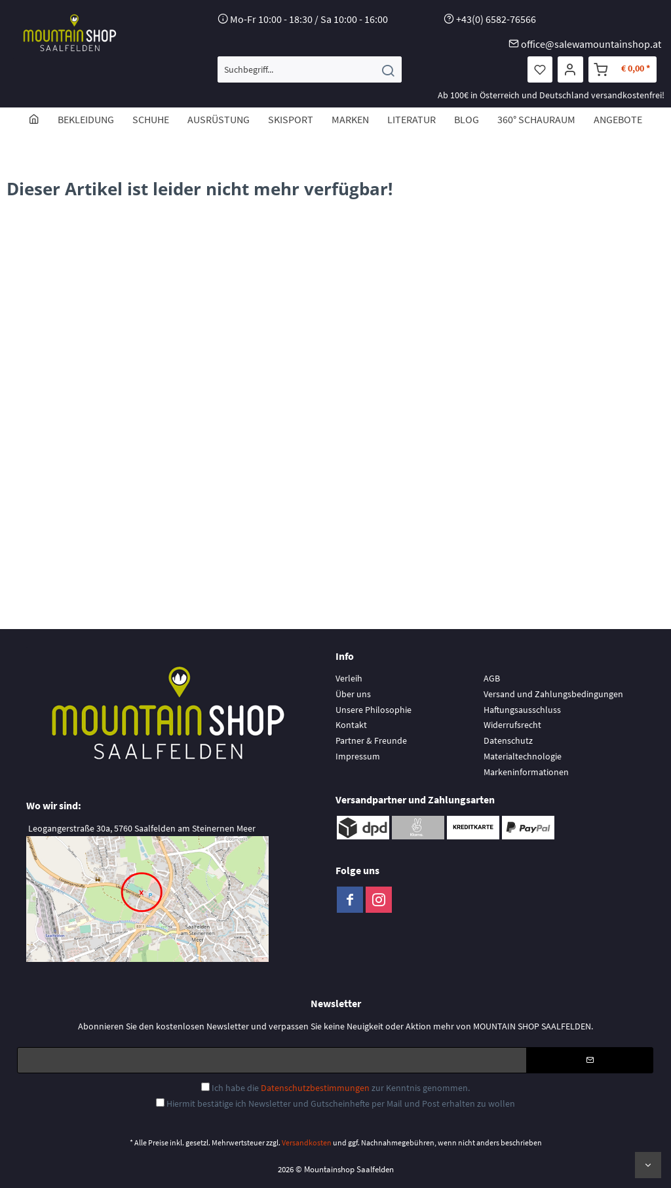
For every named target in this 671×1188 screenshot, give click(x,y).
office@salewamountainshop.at (591, 43)
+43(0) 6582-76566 (496, 19)
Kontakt (351, 725)
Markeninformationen (526, 772)
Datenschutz (508, 740)
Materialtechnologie (523, 756)
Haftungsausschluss (522, 710)
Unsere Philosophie (374, 710)
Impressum (358, 756)
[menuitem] (310, 69)
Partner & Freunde (371, 740)
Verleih (349, 678)
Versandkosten (307, 1142)
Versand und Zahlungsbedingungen (553, 694)
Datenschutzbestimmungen (315, 1088)
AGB (492, 678)
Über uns (353, 694)
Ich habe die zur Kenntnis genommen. (341, 1088)
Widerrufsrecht (512, 725)
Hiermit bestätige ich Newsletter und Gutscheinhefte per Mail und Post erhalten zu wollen (340, 1103)
